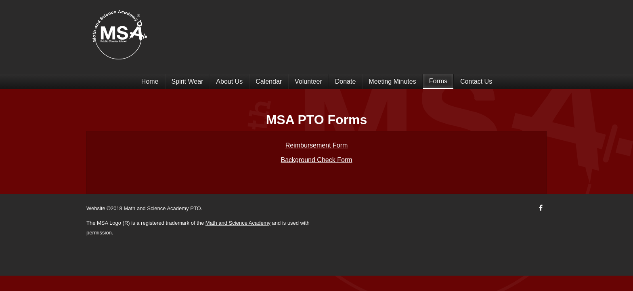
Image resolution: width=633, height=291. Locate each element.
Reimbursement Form (316, 145)
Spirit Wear (187, 81)
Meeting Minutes (392, 81)
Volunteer (308, 81)
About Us (229, 81)
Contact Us (476, 81)
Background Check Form (316, 159)
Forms (438, 81)
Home (150, 81)
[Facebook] (541, 208)
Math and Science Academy (237, 223)
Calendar (269, 81)
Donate (345, 81)
